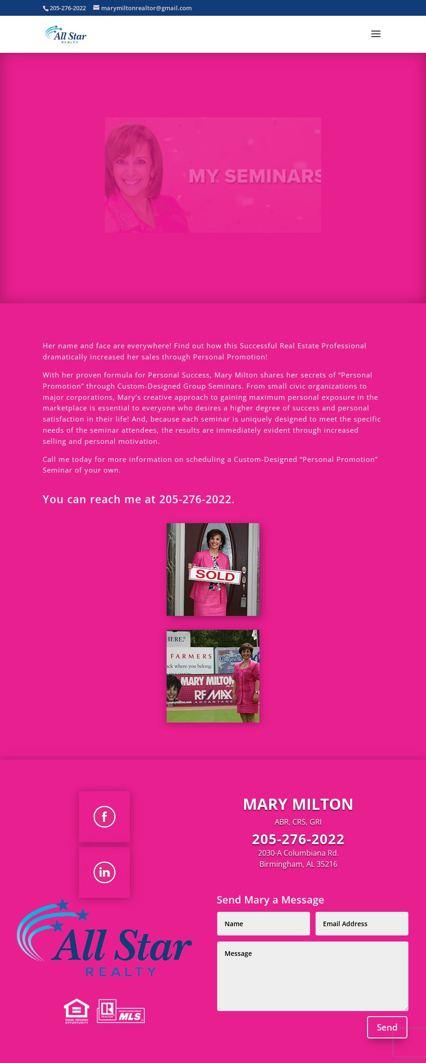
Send (387, 1027)
